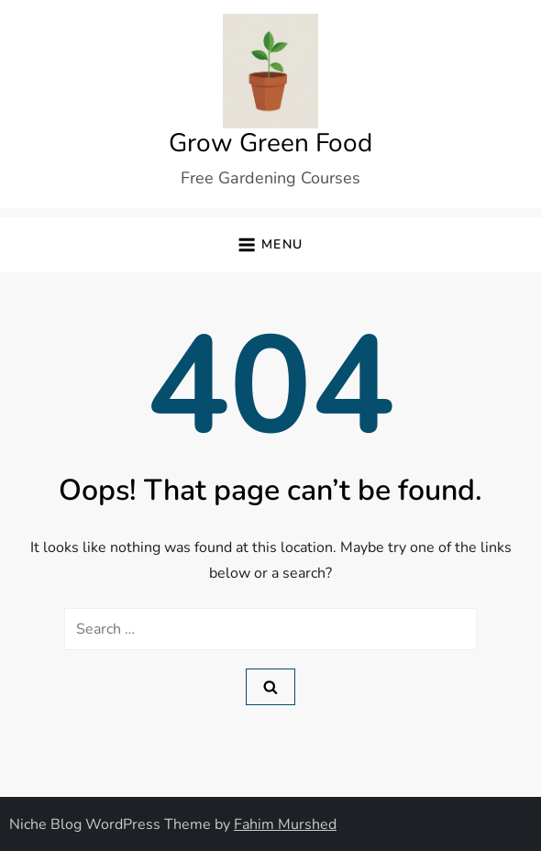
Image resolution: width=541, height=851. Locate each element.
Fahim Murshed (285, 824)
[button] (270, 245)
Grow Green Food (270, 143)
